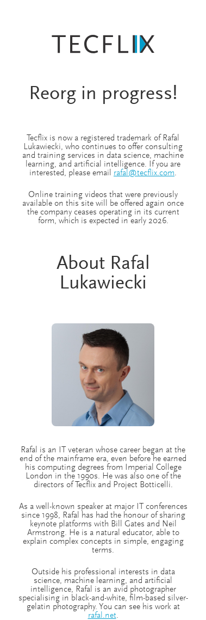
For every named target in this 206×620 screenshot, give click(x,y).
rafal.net (102, 615)
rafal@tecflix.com (144, 173)
